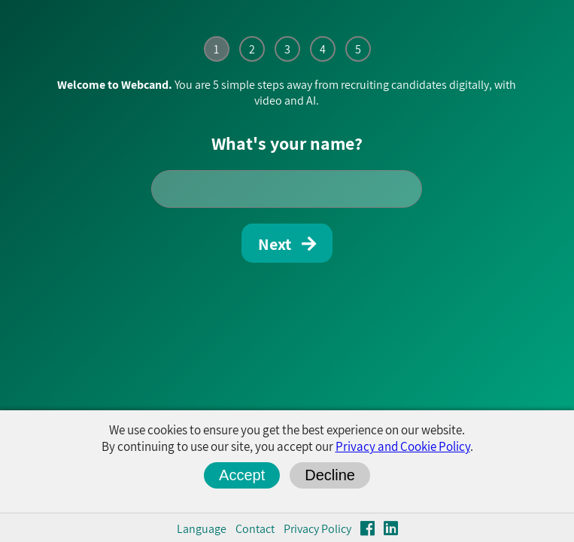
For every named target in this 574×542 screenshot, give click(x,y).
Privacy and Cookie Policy (403, 446)
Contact (255, 529)
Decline (330, 475)
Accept (242, 475)
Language (201, 529)
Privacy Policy (317, 529)
